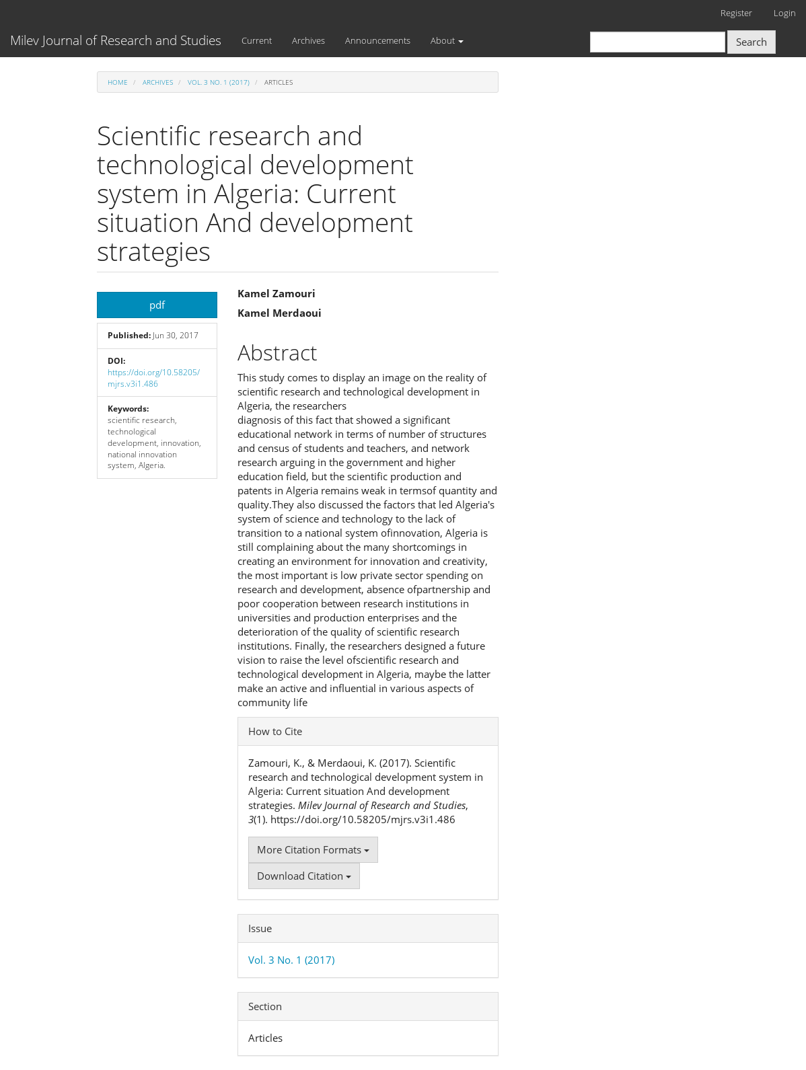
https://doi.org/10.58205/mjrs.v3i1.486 (154, 378)
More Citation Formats (313, 849)
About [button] (447, 40)
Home (118, 82)
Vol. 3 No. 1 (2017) (219, 82)
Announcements (377, 40)
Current (257, 40)
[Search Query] (657, 42)
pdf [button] (157, 304)
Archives (308, 40)
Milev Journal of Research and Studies (115, 40)
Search (751, 41)
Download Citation (304, 875)
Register (736, 13)
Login (785, 13)
